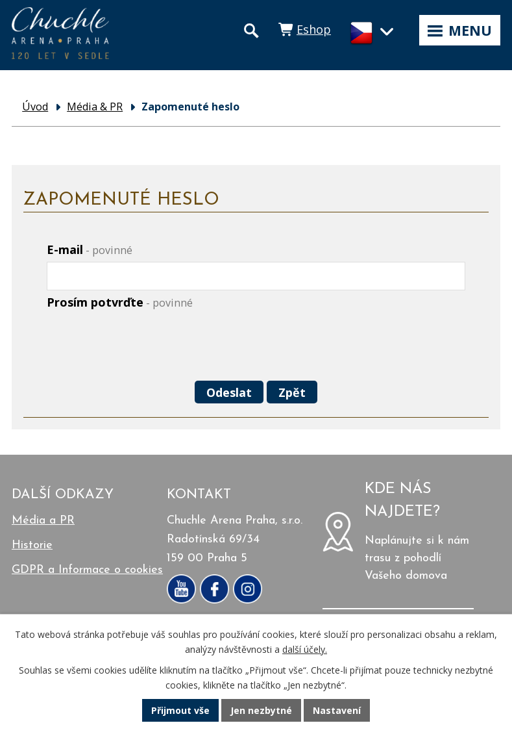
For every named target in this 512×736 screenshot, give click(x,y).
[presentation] (142, 346)
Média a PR (43, 520)
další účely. (304, 649)
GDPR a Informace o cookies (87, 570)
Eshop (314, 29)
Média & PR (95, 106)
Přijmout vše (180, 710)
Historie (32, 545)
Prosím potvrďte (120, 302)
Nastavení (337, 710)
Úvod (35, 106)
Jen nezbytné (261, 710)
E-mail (89, 249)
